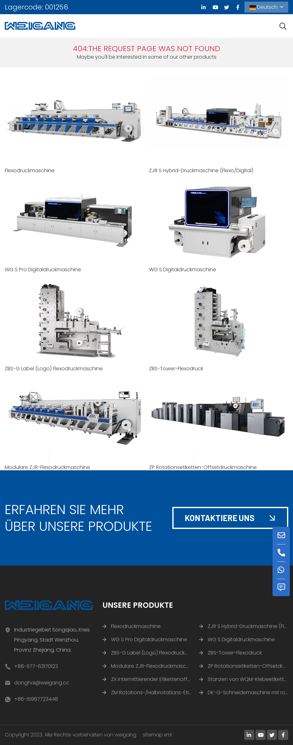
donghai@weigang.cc (41, 682)
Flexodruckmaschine (30, 170)
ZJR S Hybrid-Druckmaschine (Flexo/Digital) (201, 170)
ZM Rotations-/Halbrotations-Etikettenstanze (166, 692)
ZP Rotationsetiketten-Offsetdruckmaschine (203, 467)
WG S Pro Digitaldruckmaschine (43, 269)
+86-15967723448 (36, 699)
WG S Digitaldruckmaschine (182, 269)
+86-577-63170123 (36, 666)
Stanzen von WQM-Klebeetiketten (249, 679)
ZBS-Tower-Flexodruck (176, 368)
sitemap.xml (157, 734)
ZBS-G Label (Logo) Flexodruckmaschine (54, 368)
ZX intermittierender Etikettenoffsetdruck (160, 679)
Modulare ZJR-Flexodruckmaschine (47, 467)
